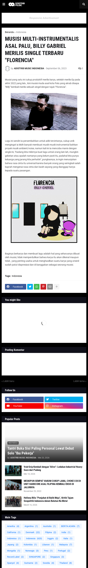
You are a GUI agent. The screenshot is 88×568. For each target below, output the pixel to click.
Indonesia (21, 32)
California (13, 532)
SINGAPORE (37, 556)
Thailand (65, 563)
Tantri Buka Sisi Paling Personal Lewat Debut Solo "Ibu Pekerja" (40, 450)
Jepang (12, 544)
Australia (49, 526)
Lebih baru (8, 381)
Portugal (64, 550)
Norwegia (32, 550)
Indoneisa (14, 538)
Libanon (48, 544)
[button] (4, 4)
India (65, 532)
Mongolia (13, 550)
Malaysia (65, 544)
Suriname (31, 563)
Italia (67, 538)
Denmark (33, 532)
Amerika (13, 526)
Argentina (31, 526)
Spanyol (13, 563)
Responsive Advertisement (44, 18)
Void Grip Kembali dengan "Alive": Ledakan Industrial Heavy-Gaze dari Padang (53, 468)
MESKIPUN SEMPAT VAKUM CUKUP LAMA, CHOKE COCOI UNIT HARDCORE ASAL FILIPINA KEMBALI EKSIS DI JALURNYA (52, 484)
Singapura (57, 556)
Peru (48, 550)
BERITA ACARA (70, 526)
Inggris (52, 538)
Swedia (48, 563)
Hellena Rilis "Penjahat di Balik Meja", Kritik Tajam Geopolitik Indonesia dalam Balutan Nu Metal (48, 499)
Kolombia (30, 544)
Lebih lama (79, 381)
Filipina (50, 532)
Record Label (15, 556)
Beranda (9, 32)
